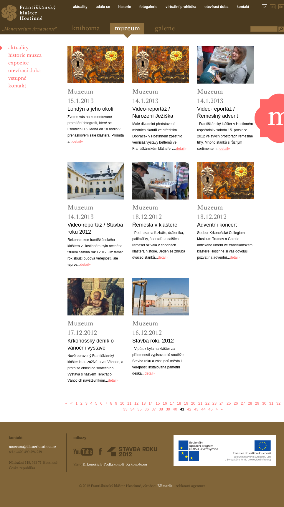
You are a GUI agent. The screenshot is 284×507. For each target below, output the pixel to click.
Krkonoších (92, 465)
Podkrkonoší (113, 465)
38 (161, 409)
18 (179, 403)
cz (264, 7)
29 (257, 403)
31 (271, 403)
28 (250, 403)
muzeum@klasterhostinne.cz (32, 447)
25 (229, 403)
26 (236, 403)
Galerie (165, 29)
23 (214, 403)
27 (243, 403)
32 (278, 403)
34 (132, 409)
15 (158, 403)
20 (193, 403)
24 (221, 403)
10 (122, 403)
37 (154, 409)
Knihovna (86, 29)
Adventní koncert (217, 225)
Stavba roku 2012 (153, 341)
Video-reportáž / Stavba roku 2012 (95, 228)
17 (172, 403)
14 (150, 403)
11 (129, 403)
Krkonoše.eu (136, 465)
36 (146, 409)
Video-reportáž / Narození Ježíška (152, 112)
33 (125, 409)
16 (165, 403)
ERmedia (165, 486)
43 (196, 409)
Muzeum (127, 29)
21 (200, 403)
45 (210, 409)
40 (175, 409)
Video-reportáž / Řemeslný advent (217, 112)
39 (168, 409)
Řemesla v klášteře (154, 225)
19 (186, 403)
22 (207, 403)
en (273, 7)
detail (76, 141)
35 (139, 409)
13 (143, 403)
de (281, 7)
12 (136, 403)
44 (203, 409)
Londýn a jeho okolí (90, 109)
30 (264, 403)
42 (189, 409)
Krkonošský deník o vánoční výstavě (90, 344)
